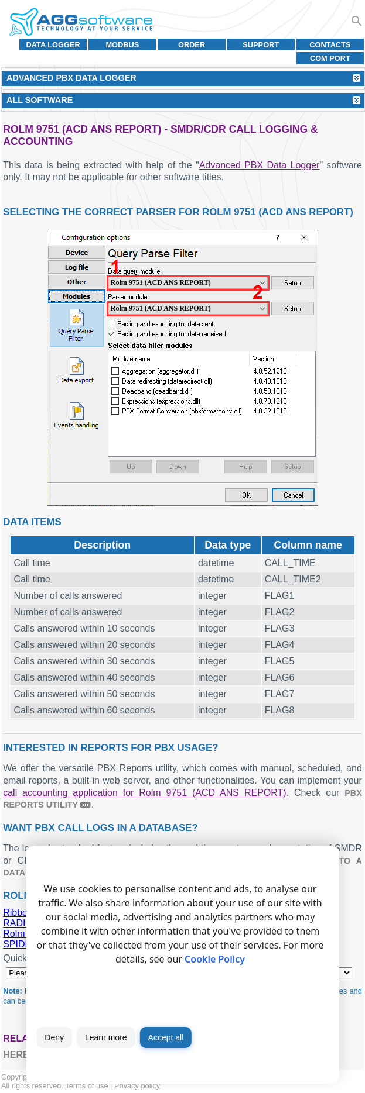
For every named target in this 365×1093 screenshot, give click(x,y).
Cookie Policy (215, 959)
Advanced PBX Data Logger (259, 165)
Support (261, 44)
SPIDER (20, 944)
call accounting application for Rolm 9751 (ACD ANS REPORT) (144, 793)
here (16, 1055)
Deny (54, 1037)
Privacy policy (137, 1085)
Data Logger (53, 44)
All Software (39, 100)
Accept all (166, 1037)
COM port (330, 58)
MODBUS (122, 44)
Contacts (329, 44)
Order (191, 44)
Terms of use (86, 1085)
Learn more (106, 1037)
